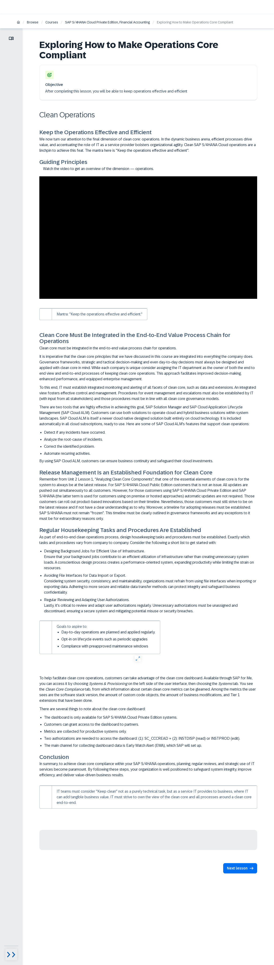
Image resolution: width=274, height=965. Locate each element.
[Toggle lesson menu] (11, 38)
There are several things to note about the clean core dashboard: (92, 709)
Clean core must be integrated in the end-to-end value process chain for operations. (108, 348)
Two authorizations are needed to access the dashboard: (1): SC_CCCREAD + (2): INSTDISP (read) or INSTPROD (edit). (142, 738)
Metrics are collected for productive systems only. (85, 731)
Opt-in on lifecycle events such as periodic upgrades (104, 639)
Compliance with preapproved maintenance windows (104, 646)
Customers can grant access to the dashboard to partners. (91, 724)
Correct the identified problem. (69, 446)
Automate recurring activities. (67, 453)
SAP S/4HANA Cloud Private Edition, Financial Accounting (107, 22)
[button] (239, 868)
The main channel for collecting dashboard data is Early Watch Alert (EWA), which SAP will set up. (123, 745)
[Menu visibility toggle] (11, 954)
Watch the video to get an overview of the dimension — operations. (96, 169)
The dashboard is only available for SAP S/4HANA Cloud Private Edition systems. (110, 717)
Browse (32, 22)
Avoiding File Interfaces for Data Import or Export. (150, 584)
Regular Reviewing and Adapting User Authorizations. (150, 606)
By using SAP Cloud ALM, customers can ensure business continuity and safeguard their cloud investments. (126, 461)
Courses (51, 22)
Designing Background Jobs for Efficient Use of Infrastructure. (150, 560)
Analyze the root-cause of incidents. (73, 439)
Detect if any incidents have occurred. (74, 432)
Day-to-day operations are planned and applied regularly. (108, 632)
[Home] (18, 23)
